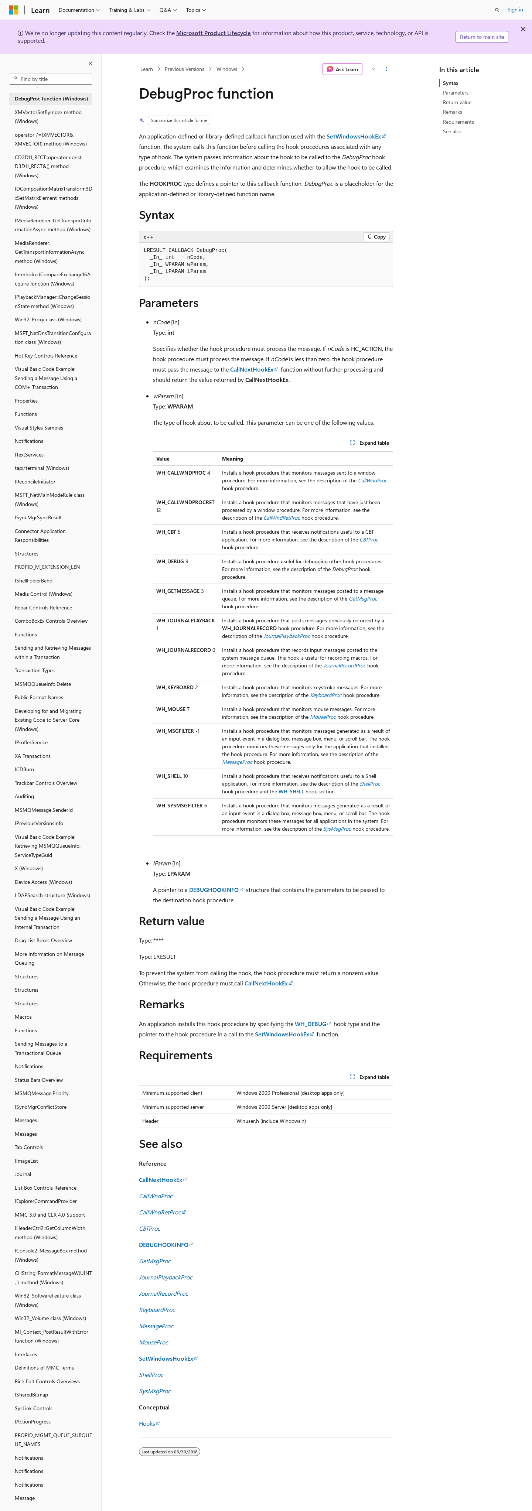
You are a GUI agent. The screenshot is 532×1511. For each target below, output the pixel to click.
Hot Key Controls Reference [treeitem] (46, 355)
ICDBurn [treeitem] (24, 769)
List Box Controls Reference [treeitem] (45, 1187)
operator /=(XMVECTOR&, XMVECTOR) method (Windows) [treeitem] (51, 139)
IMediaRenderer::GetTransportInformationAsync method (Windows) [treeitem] (53, 225)
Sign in (515, 9)
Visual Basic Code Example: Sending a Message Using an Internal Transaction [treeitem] (47, 917)
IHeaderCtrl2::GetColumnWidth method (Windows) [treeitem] (50, 1232)
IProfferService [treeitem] (31, 742)
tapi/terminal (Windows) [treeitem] (42, 467)
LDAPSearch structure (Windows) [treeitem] (52, 895)
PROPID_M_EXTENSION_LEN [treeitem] (47, 566)
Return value (457, 102)
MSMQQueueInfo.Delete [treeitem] (43, 683)
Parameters (455, 92)
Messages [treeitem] (26, 1120)
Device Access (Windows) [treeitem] (43, 881)
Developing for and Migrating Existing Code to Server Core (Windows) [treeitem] (48, 719)
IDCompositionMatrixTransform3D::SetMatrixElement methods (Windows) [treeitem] (53, 197)
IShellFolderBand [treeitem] (33, 580)
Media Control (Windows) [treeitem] (43, 593)
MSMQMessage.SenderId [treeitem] (44, 809)
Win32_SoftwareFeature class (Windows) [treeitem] (48, 1300)
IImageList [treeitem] (26, 1160)
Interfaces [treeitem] (26, 1354)
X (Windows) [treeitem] (29, 868)
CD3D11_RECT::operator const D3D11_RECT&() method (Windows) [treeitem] (48, 166)
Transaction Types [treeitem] (35, 670)
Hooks (147, 1423)
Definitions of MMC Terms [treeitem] (44, 1367)
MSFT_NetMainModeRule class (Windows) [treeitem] (50, 499)
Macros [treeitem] (23, 1016)
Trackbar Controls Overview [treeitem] (46, 782)
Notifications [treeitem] (29, 440)
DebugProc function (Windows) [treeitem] (51, 98)
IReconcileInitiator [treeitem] (35, 481)
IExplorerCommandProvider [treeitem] (46, 1200)
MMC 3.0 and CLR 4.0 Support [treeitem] (50, 1214)
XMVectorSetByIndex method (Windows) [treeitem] (48, 117)
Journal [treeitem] (23, 1173)
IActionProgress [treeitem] (33, 1421)
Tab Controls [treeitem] (29, 1147)
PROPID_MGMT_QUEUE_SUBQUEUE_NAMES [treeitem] (53, 1440)
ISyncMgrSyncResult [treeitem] (38, 517)
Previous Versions (184, 68)
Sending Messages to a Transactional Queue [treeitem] (41, 1048)
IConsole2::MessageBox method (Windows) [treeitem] (51, 1255)
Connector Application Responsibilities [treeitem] (40, 535)
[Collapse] (90, 63)
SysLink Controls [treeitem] (33, 1408)
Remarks (452, 111)
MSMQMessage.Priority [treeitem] (42, 1093)
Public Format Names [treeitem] (39, 697)
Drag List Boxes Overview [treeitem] (43, 940)
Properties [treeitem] (26, 400)
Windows (226, 68)
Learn (146, 68)
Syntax (450, 82)
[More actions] (386, 69)
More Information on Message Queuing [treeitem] (49, 958)
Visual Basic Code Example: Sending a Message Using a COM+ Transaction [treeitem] (46, 377)
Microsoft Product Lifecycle (213, 33)
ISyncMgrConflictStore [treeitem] (40, 1106)
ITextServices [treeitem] (29, 454)
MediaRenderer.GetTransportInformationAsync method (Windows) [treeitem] (50, 251)
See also (452, 131)
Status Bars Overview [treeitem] (39, 1079)
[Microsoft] (13, 10)
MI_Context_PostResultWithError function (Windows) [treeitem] (51, 1336)
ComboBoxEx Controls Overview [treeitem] (51, 620)
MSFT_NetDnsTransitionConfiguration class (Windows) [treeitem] (53, 337)
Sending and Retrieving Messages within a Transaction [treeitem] (53, 652)
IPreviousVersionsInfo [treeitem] (39, 823)
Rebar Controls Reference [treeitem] (43, 607)
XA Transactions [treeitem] (33, 755)
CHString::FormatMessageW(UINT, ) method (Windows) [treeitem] (53, 1277)
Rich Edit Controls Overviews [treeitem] (47, 1381)
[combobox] (50, 79)
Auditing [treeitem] (24, 796)
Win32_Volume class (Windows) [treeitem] (50, 1318)
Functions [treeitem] (26, 413)
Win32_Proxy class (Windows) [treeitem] (48, 319)
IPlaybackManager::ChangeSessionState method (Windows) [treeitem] (52, 301)
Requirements (458, 121)
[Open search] (497, 10)
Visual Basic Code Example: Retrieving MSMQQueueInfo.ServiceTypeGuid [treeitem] (48, 845)
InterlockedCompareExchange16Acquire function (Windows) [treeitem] (53, 279)
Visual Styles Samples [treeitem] (39, 427)
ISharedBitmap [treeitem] (31, 1394)
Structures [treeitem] (26, 553)
